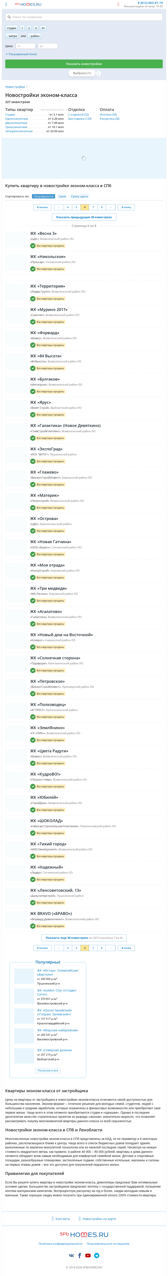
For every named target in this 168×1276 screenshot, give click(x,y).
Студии (10, 114)
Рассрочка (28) (109, 119)
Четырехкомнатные (19, 131)
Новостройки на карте (99, 1219)
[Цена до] (48, 46)
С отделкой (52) (78, 114)
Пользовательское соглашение (108, 1244)
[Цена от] (25, 46)
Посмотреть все (48, 1070)
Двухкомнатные (16, 123)
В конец (126, 207)
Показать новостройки (84, 64)
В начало (42, 207)
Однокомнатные (16, 119)
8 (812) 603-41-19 (150, 3)
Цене (62, 196)
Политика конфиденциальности (60, 1244)
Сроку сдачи (79, 196)
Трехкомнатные (16, 127)
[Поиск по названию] (84, 17)
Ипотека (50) (108, 114)
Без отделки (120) (79, 119)
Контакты (63, 1219)
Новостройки (15, 87)
